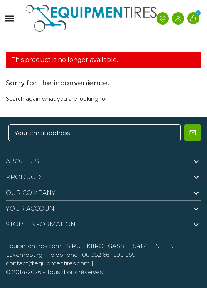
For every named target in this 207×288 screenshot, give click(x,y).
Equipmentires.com (33, 246)
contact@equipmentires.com (48, 263)
